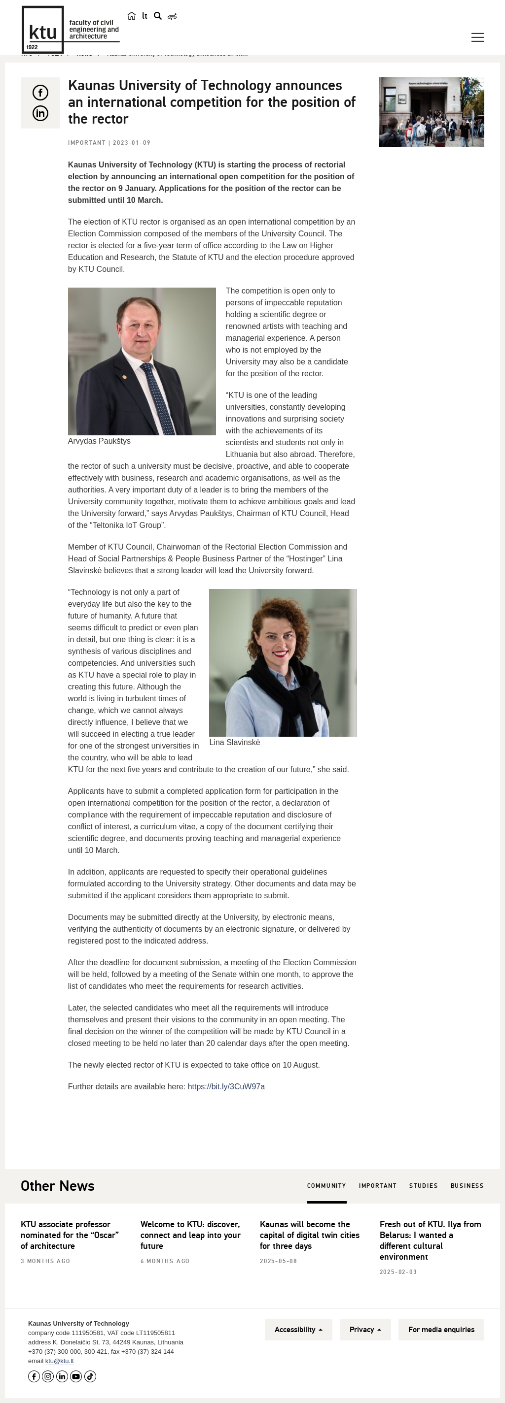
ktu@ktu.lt (59, 1361)
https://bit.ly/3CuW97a (226, 1086)
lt (144, 15)
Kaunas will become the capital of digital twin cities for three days (310, 1235)
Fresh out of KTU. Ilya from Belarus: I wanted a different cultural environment (430, 1240)
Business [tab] (467, 1186)
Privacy (365, 1330)
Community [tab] (327, 1186)
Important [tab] (378, 1186)
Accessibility (299, 1330)
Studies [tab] (423, 1186)
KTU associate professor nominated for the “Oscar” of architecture (70, 1235)
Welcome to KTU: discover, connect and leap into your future (191, 1235)
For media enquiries (441, 1330)
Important (88, 143)
